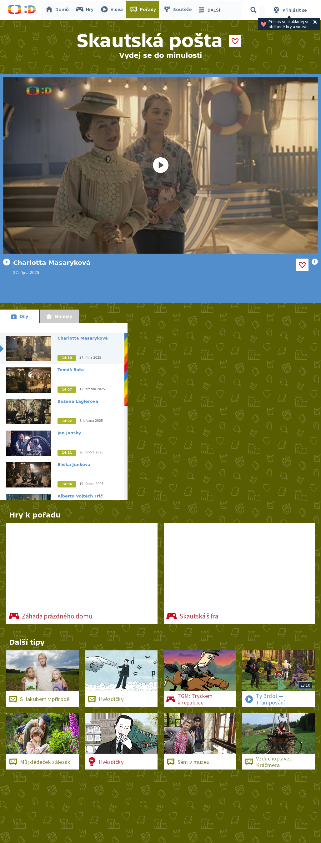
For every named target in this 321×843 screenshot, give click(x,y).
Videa (112, 10)
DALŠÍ (210, 10)
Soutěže (178, 10)
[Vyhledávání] (254, 10)
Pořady (144, 10)
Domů (58, 10)
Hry (86, 10)
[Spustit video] (160, 165)
